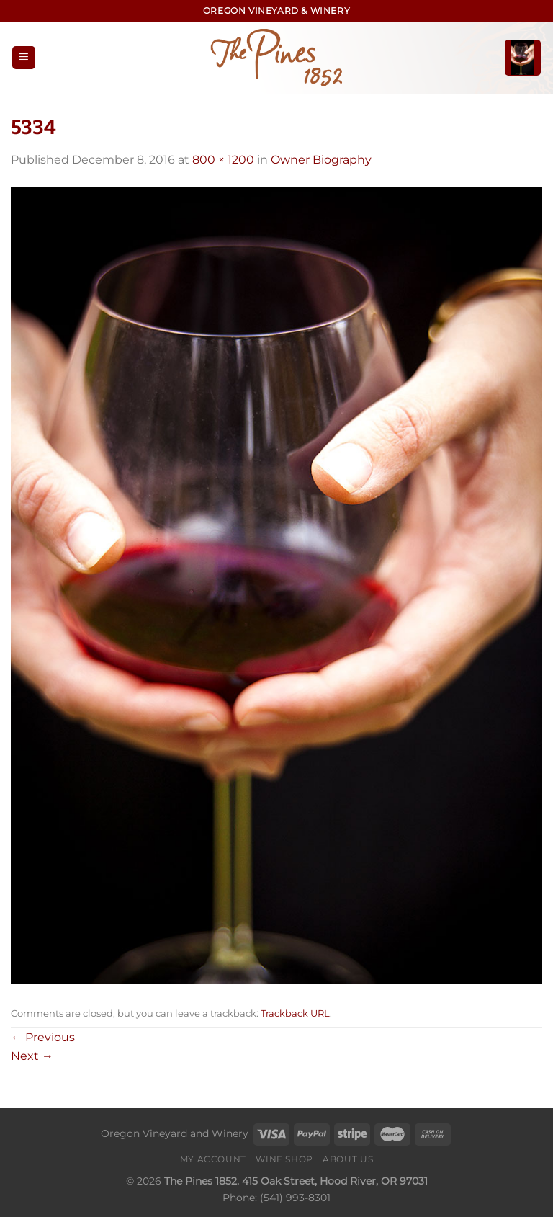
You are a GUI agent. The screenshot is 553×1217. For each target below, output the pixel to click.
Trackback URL (295, 1013)
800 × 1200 (223, 159)
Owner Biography (321, 159)
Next (32, 1056)
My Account (213, 1159)
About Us (348, 1159)
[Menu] (23, 58)
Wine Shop (284, 1159)
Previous (43, 1037)
